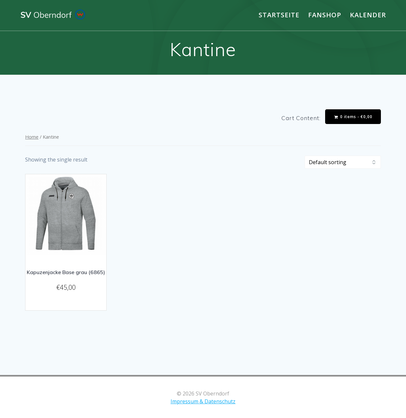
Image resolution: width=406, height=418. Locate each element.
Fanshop (324, 14)
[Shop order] (343, 162)
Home (31, 136)
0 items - (353, 116)
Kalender (368, 14)
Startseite (279, 14)
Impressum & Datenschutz (203, 401)
